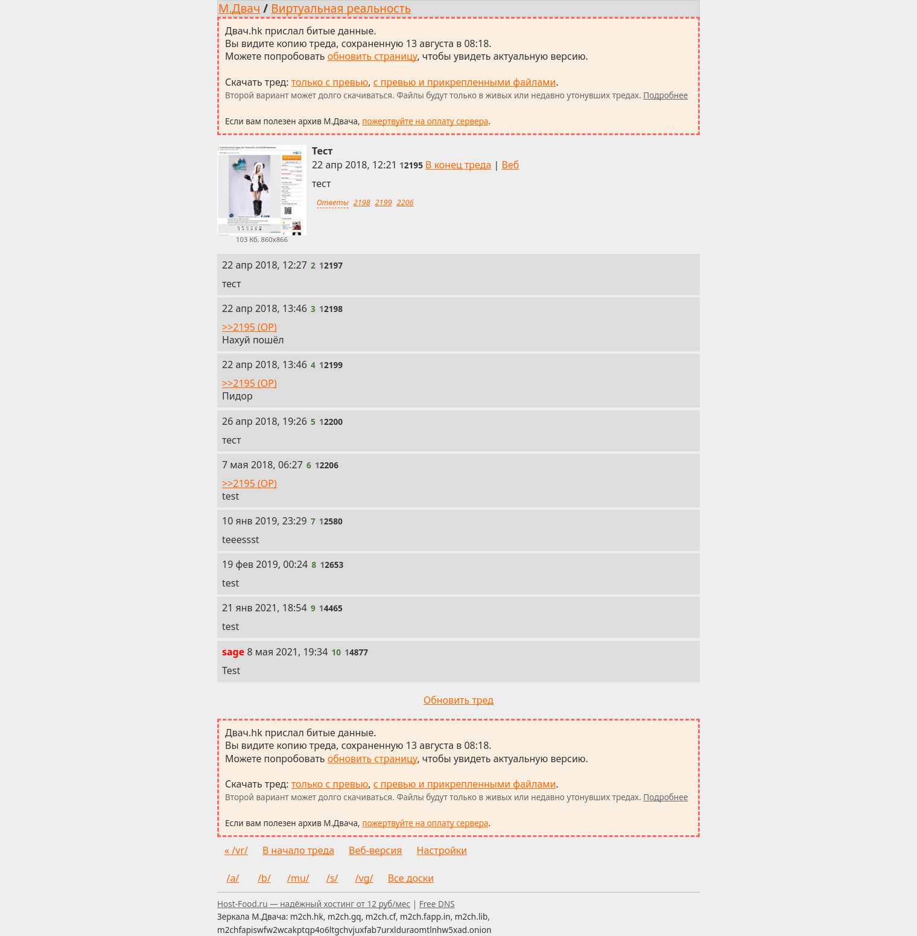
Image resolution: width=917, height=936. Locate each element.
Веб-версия (375, 850)
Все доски (411, 878)
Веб (510, 164)
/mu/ (298, 878)
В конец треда (458, 164)
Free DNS (437, 903)
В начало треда (298, 850)
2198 (362, 202)
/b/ (264, 878)
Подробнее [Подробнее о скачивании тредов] (665, 95)
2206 (404, 202)
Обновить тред (458, 700)
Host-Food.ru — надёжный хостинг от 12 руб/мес (313, 903)
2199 (383, 202)
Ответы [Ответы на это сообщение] (333, 202)
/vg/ (364, 878)
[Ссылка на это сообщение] (411, 165)
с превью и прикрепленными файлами (464, 82)
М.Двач (239, 8)
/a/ (233, 878)
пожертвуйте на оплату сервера (425, 121)
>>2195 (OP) (249, 327)
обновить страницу (372, 56)
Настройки (442, 850)
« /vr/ (236, 850)
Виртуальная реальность (341, 8)
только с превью (330, 82)
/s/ (332, 878)
